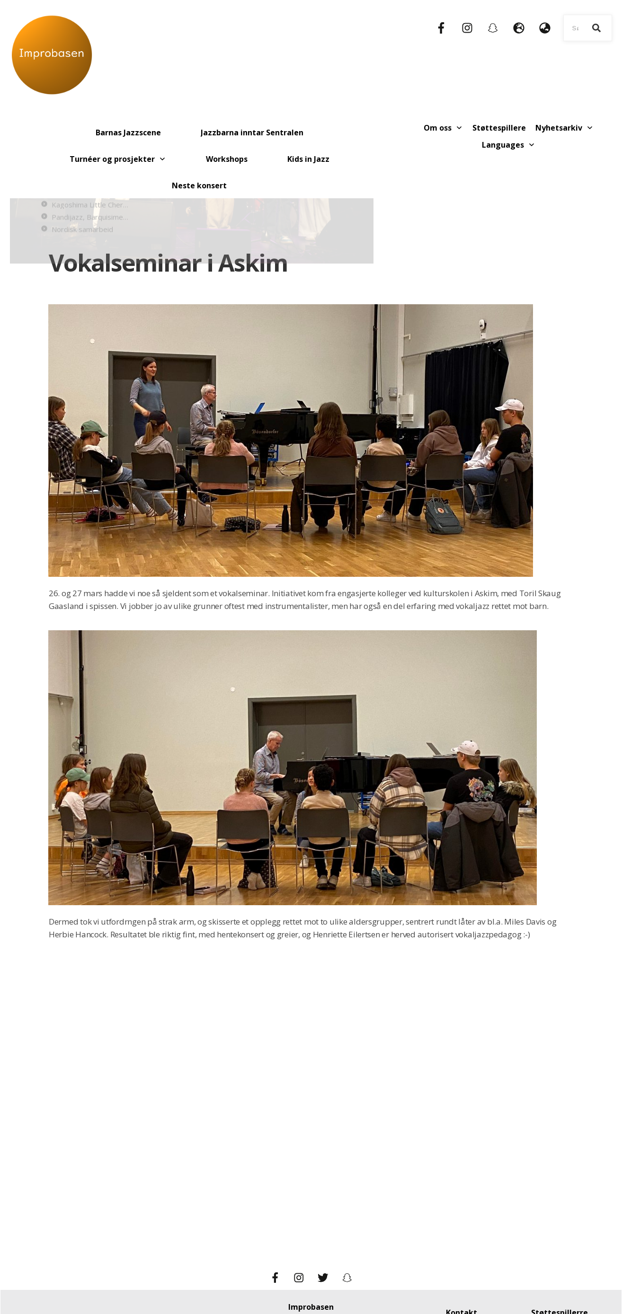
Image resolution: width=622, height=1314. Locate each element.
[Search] (596, 28)
